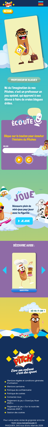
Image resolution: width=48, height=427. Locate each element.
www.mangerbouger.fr (27, 423)
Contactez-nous (14, 397)
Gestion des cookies (16, 412)
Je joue (25, 221)
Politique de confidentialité (19, 390)
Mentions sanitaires (16, 386)
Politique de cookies (16, 393)
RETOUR (7, 11)
